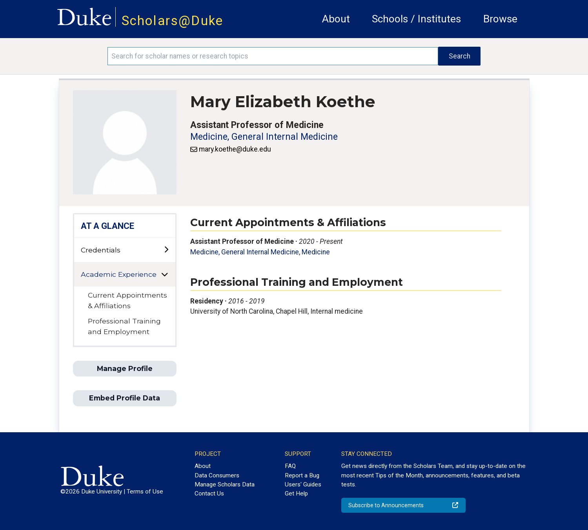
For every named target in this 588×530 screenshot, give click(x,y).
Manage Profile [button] (125, 368)
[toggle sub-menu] (166, 250)
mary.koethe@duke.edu (235, 149)
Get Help (296, 493)
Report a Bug (302, 475)
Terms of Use (145, 491)
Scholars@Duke (173, 20)
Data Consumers (217, 475)
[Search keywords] (272, 56)
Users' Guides (303, 484)
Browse (500, 19)
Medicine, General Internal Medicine (264, 137)
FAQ (290, 466)
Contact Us (209, 493)
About (336, 19)
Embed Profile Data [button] (124, 398)
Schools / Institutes (416, 19)
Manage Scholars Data (225, 484)
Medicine (316, 252)
